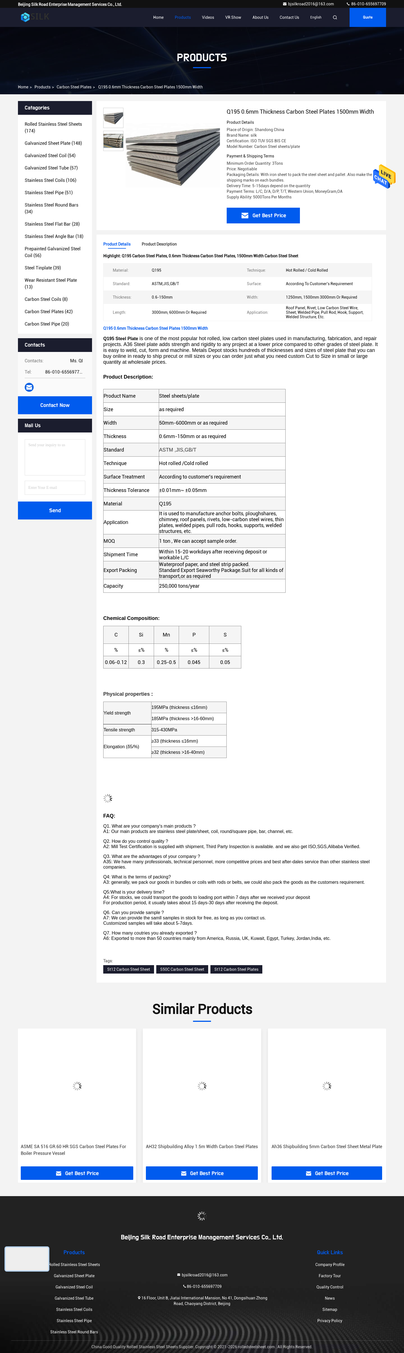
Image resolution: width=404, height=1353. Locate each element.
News (330, 1298)
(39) (43, 268)
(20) (47, 324)
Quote (368, 17)
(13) (51, 284)
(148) (53, 143)
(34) (51, 208)
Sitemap (329, 1309)
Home (158, 17)
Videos (208, 17)
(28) (52, 224)
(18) (54, 236)
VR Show (233, 17)
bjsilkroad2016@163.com (309, 4)
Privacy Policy (329, 1320)
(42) (49, 311)
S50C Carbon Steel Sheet (182, 969)
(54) (50, 155)
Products (183, 17)
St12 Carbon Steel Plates (236, 969)
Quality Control (329, 1287)
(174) (53, 128)
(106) (50, 180)
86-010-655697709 (366, 4)
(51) (49, 192)
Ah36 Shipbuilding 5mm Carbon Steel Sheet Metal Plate (327, 1146)
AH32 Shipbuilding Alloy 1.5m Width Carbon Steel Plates (202, 1146)
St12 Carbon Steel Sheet (128, 969)
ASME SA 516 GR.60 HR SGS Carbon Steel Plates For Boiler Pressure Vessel (73, 1150)
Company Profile (330, 1264)
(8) (46, 299)
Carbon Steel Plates (74, 87)
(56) (53, 252)
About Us (260, 17)
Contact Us (289, 17)
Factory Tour (330, 1276)
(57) (51, 168)
